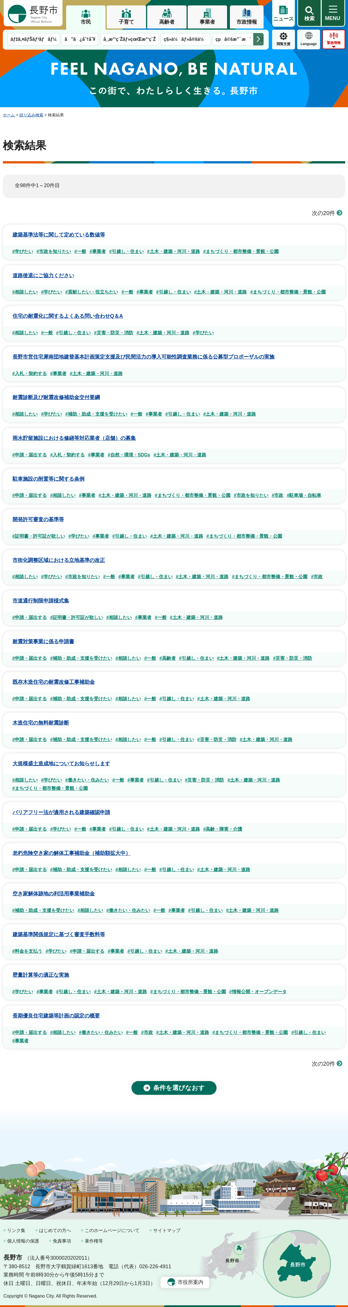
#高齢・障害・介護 (222, 829)
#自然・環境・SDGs (129, 454)
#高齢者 (167, 658)
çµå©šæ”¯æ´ (233, 39)
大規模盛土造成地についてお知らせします (61, 763)
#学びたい (22, 251)
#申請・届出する (29, 454)
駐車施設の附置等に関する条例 (48, 479)
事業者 (207, 22)
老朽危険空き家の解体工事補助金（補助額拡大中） (72, 853)
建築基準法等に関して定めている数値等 (59, 235)
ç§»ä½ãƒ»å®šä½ (185, 39)
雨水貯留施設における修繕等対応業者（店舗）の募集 (74, 438)
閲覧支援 (283, 44)
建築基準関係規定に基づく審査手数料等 (59, 934)
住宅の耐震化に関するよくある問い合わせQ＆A (68, 316)
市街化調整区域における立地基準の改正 (59, 560)
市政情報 (246, 22)
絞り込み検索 (31, 115)
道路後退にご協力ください (43, 275)
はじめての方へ (55, 1230)
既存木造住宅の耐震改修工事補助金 (54, 682)
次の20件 (327, 213)
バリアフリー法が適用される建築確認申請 (61, 812)
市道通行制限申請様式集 (41, 601)
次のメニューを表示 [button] (258, 39)
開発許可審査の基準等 (38, 519)
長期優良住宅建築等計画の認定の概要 (56, 1016)
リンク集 (16, 1230)
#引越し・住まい (126, 251)
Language (309, 44)
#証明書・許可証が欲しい (38, 536)
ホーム (9, 115)
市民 (86, 22)
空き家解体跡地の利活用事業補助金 (54, 894)
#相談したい (25, 292)
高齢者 (167, 22)
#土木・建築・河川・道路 (173, 251)
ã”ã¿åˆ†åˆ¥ (80, 39)
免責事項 (62, 1241)
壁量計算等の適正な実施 (41, 975)
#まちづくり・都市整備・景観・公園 (241, 251)
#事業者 (98, 251)
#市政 (278, 495)
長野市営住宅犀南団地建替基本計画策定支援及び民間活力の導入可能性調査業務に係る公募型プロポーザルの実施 (143, 357)
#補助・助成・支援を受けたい (96, 414)
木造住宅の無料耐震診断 (41, 723)
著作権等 (94, 1241)
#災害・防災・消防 (113, 332)
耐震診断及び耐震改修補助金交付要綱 (56, 397)
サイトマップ (167, 1230)
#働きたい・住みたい (87, 780)
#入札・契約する (29, 373)
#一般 (80, 251)
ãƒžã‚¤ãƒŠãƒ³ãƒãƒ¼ (34, 39)
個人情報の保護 (23, 1241)
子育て (126, 22)
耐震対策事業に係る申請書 (43, 641)
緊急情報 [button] (334, 43)
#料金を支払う (27, 951)
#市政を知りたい (54, 251)
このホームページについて (112, 1230)
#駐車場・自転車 (304, 495)
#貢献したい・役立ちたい (91, 292)
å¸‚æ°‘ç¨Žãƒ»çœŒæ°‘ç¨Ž (129, 39)
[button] (309, 13)
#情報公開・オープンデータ (258, 991)
